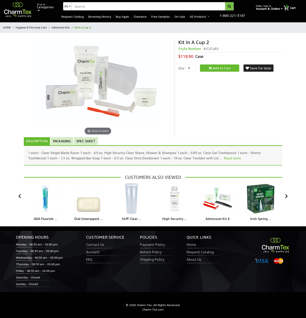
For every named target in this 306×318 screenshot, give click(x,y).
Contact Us (95, 244)
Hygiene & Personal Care (31, 27)
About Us (194, 259)
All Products (198, 16)
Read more (232, 158)
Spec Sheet (85, 141)
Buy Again (122, 16)
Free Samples (160, 16)
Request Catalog (72, 16)
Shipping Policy (152, 259)
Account (93, 252)
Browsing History (99, 16)
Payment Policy (152, 244)
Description (37, 141)
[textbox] (153, 6)
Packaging (62, 141)
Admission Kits (61, 27)
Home (191, 244)
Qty (181, 68)
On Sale (179, 16)
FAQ (89, 259)
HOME (7, 27)
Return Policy (151, 252)
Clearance (140, 16)
